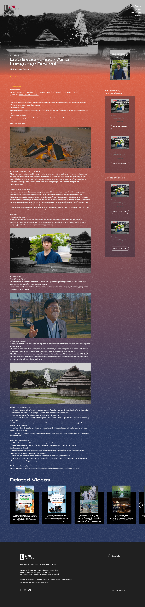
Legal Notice (25, 586)
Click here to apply (19, 123)
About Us (135, 12)
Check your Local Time (29, 95)
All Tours (136, 6)
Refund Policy (44, 583)
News (138, 16)
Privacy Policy (58, 583)
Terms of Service (27, 583)
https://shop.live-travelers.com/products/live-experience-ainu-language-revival (48, 469)
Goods (137, 9)
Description (16, 77)
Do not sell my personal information (48, 586)
